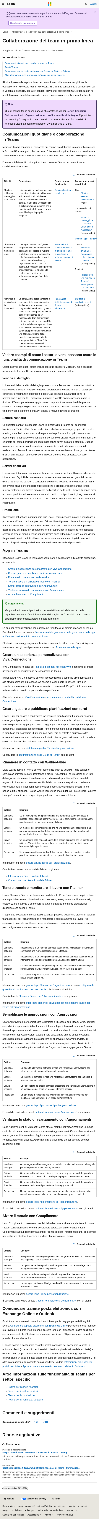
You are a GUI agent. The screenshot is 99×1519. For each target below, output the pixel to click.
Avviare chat (87, 199)
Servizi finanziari (76, 111)
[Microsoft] (50, 4)
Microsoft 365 (18, 32)
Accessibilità (33, 1515)
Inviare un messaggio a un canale (87, 220)
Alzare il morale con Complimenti (26, 594)
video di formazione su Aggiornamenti (56, 1208)
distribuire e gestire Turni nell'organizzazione (50, 748)
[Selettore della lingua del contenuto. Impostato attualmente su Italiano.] (9, 1498)
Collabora (17, 1510)
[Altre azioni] (94, 32)
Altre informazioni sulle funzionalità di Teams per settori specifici (35, 75)
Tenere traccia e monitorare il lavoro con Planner (34, 581)
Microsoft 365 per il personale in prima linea (48, 32)
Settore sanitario (14, 115)
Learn (5, 32)
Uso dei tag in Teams (85, 239)
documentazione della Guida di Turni (38, 755)
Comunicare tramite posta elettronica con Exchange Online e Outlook (37, 71)
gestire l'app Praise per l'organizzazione (47, 1294)
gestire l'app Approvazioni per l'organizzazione (51, 1105)
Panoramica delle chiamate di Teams (87, 257)
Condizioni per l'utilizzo (13, 1515)
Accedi (93, 4)
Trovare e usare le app (68, 647)
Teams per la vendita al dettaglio (25, 1399)
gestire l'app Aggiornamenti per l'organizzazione (51, 1202)
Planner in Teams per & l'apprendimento (40, 996)
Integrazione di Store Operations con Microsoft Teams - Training (34, 1452)
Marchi (48, 1515)
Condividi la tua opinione (22, 23)
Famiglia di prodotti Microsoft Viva (53, 667)
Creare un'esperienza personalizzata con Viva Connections (39, 569)
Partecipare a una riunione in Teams (88, 278)
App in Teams (11, 67)
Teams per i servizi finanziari (23, 1387)
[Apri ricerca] (86, 4)
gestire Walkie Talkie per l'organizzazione (48, 863)
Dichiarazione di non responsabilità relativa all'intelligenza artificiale (33, 1506)
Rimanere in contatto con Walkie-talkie (28, 577)
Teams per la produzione (21, 1395)
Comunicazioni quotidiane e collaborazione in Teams (29, 63)
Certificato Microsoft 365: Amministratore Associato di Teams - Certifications (41, 1468)
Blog (4, 1510)
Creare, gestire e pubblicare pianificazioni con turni (35, 573)
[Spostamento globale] (3, 4)
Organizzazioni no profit (39, 115)
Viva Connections (34, 697)
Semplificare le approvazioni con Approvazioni (32, 586)
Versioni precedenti (78, 1506)
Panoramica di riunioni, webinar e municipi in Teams (63, 247)
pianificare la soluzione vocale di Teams (64, 257)
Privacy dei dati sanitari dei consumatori (56, 1510)
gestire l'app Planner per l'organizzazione (48, 985)
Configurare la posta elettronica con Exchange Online (39, 1325)
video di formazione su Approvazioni (55, 1112)
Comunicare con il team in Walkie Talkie (29, 880)
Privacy (28, 1510)
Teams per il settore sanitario (23, 1391)
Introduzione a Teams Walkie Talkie (27, 876)
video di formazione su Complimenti (55, 1300)
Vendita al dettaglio (67, 115)
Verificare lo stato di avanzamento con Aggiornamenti (36, 590)
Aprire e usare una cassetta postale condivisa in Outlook (53, 1366)
